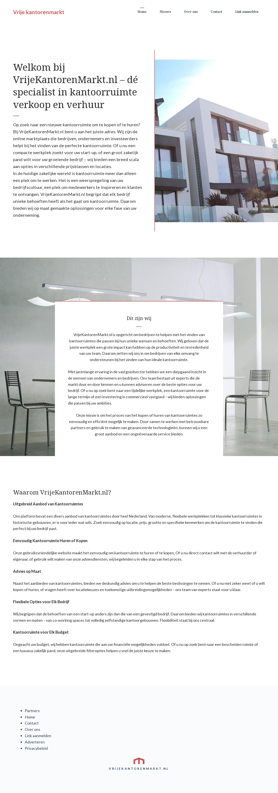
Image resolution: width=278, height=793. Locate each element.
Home (142, 12)
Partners (32, 710)
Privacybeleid (36, 748)
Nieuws (165, 12)
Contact (216, 12)
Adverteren (35, 742)
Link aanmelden (246, 12)
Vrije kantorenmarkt (38, 12)
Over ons (191, 12)
